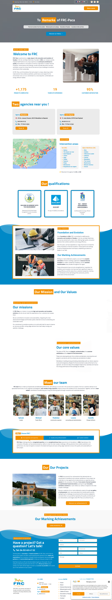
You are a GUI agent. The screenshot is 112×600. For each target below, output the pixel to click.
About (53, 8)
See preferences (104, 594)
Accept (78, 594)
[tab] (30, 438)
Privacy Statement (95, 597)
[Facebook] (92, 2)
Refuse (91, 594)
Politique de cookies (86, 597)
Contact (79, 8)
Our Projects (70, 8)
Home (46, 8)
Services (60, 8)
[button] (109, 582)
